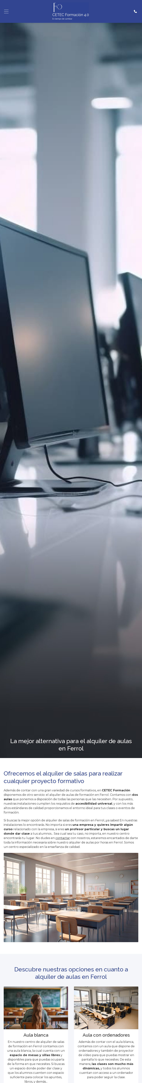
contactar (62, 838)
